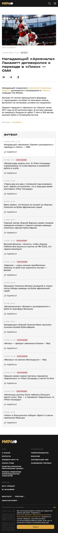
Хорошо (35, 527)
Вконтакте (6, 496)
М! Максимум (8, 490)
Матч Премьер (8, 486)
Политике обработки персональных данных (33, 515)
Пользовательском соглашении (29, 517)
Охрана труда (8, 463)
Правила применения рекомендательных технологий (11, 474)
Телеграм (19, 496)
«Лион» (45, 90)
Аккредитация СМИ (40, 460)
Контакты (6, 456)
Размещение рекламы (41, 463)
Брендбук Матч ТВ (10, 460)
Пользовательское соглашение (13, 507)
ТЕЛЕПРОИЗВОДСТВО (40, 453)
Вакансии (35, 456)
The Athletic (16, 122)
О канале (6, 453)
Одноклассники (9, 500)
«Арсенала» (34, 88)
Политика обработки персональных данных (12, 468)
